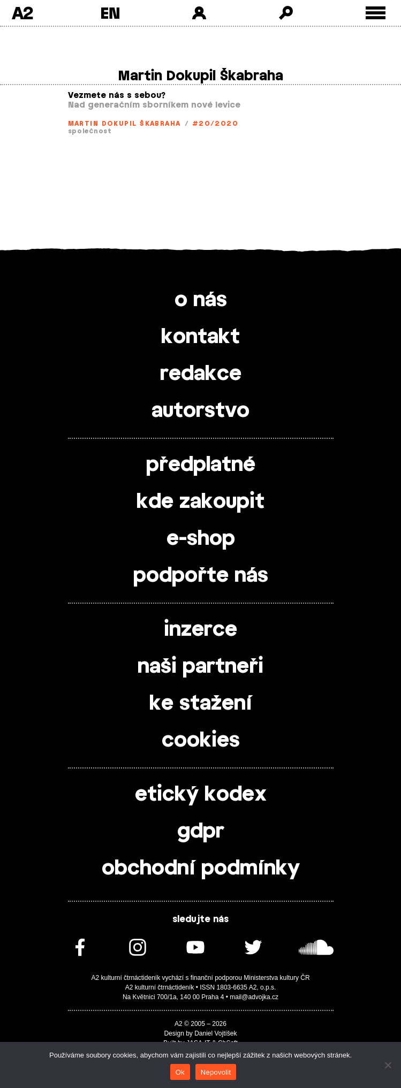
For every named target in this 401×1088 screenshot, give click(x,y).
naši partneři (200, 667)
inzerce (200, 630)
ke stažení (200, 704)
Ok (180, 1072)
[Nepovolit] (387, 1065)
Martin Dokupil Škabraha (124, 123)
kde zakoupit (200, 502)
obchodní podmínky (201, 868)
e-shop (201, 539)
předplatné (200, 465)
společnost (90, 131)
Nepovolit (216, 1072)
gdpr (200, 831)
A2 (22, 13)
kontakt (200, 337)
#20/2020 (215, 123)
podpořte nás (200, 576)
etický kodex (201, 795)
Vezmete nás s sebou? (116, 95)
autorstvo (200, 411)
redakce (200, 374)
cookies (201, 741)
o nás (201, 300)
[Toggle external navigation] (375, 13)
